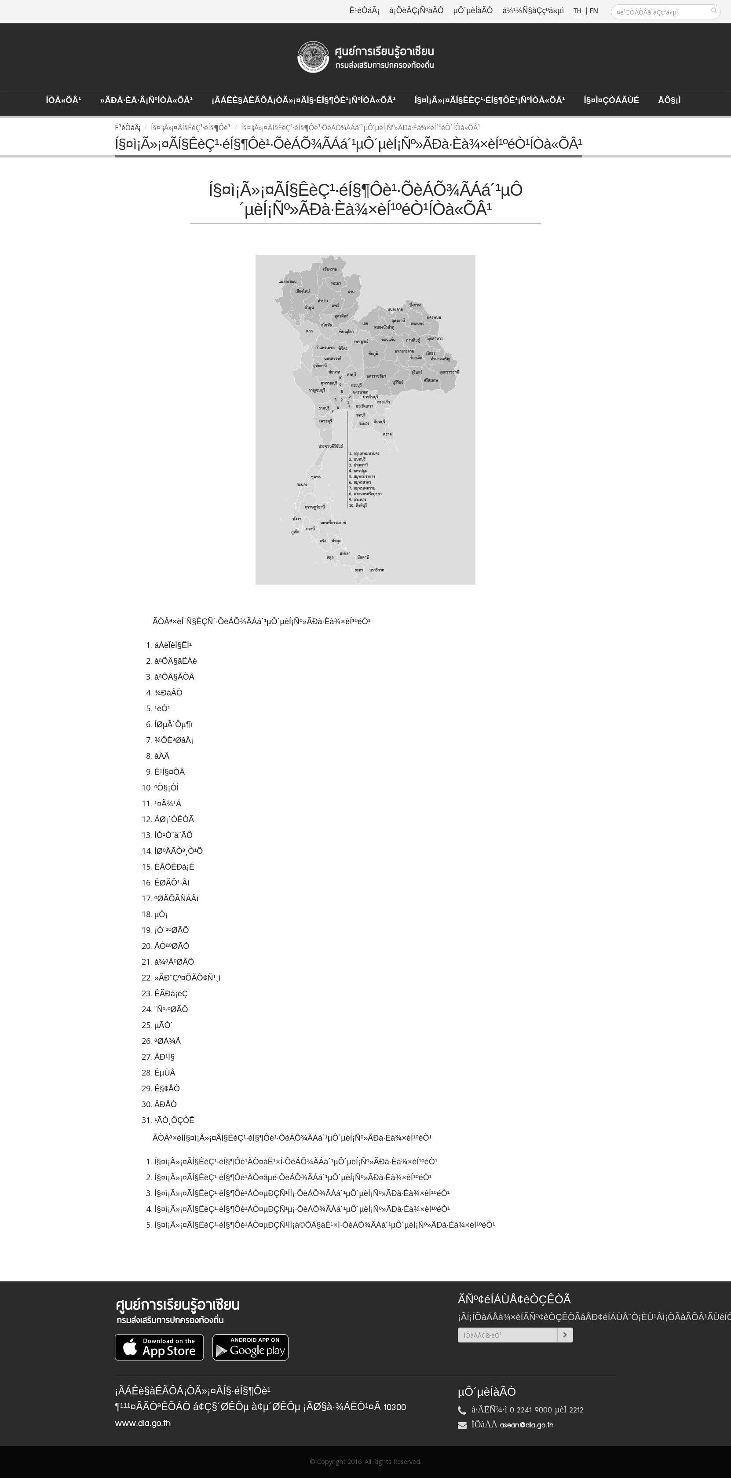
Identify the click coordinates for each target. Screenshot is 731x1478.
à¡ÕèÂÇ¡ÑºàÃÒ (416, 11)
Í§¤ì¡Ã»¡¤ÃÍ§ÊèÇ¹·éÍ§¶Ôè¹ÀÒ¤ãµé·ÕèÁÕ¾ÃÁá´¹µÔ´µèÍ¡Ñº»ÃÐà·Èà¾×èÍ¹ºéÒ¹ (294, 1177)
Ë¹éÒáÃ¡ (365, 11)
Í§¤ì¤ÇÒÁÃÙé (611, 101)
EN (594, 11)
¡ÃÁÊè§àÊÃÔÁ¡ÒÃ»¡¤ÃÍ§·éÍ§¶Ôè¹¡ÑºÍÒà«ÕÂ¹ (304, 101)
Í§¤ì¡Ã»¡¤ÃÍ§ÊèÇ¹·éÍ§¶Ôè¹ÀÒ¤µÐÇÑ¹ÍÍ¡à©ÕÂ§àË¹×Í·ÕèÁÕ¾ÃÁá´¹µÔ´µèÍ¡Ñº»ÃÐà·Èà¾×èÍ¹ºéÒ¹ (325, 1225)
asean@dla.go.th (527, 1425)
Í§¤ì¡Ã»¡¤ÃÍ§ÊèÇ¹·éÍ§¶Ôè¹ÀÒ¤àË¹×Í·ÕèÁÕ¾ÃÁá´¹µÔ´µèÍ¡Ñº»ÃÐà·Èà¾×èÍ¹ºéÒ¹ (297, 1161)
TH (579, 11)
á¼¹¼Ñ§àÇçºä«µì (533, 11)
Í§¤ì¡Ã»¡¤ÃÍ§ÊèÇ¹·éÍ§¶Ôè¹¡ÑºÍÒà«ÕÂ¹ (490, 101)
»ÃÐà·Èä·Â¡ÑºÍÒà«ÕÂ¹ (146, 101)
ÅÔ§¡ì (669, 101)
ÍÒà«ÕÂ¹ (63, 101)
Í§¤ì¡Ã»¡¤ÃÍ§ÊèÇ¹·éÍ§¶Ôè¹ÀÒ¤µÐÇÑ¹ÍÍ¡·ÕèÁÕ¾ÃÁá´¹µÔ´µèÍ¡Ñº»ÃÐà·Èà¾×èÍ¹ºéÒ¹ (303, 1193)
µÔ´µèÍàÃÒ (473, 11)
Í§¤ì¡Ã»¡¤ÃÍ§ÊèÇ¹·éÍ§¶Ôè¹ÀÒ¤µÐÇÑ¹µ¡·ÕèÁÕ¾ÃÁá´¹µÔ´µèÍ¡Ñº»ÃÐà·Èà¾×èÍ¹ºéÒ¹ (303, 1209)
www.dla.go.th (143, 1423)
